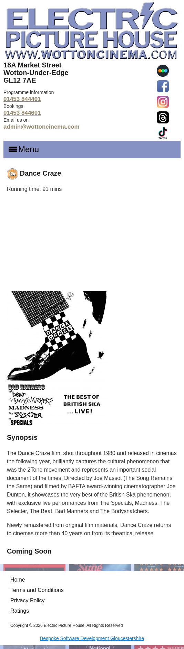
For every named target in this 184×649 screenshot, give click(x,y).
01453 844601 (22, 113)
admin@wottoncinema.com (41, 126)
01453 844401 (22, 99)
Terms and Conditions (37, 590)
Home (17, 580)
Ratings (19, 611)
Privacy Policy (27, 600)
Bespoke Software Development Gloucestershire (92, 638)
